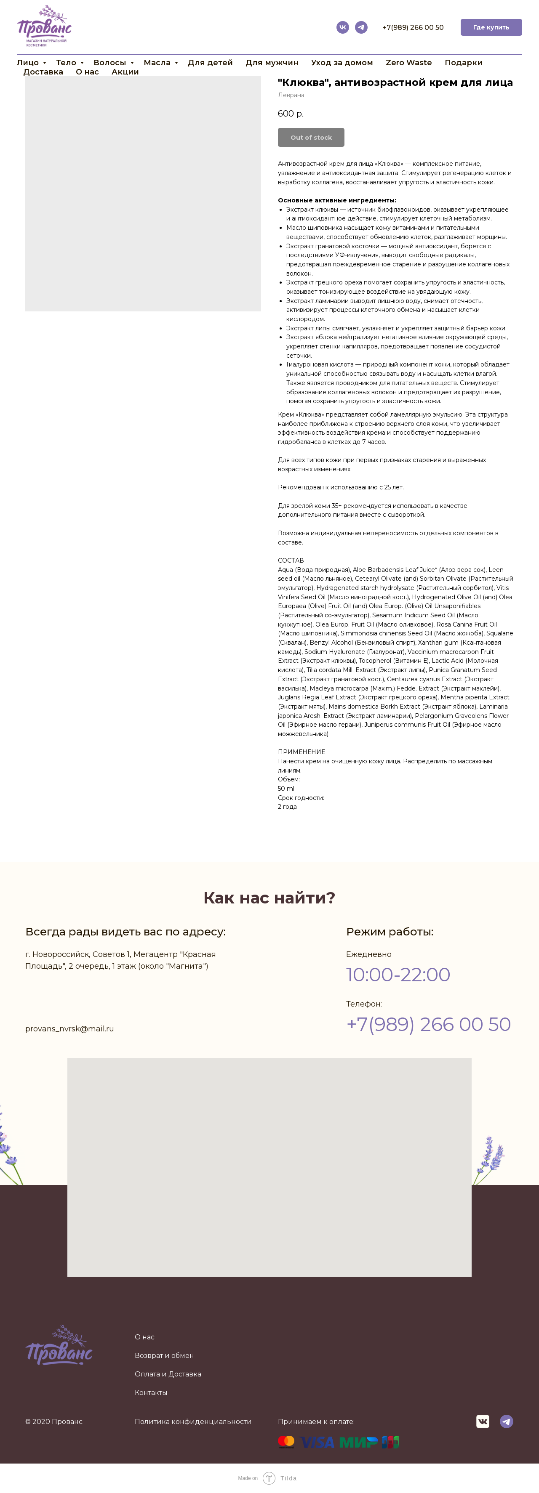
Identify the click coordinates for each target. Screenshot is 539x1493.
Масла (158, 62)
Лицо (29, 62)
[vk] (342, 27)
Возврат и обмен (164, 1356)
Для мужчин (272, 62)
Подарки (464, 62)
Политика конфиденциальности (193, 1422)
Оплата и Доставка (168, 1374)
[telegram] (361, 27)
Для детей (210, 62)
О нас (87, 72)
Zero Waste (409, 62)
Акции (125, 72)
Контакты (151, 1393)
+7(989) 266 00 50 (413, 28)
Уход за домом (342, 62)
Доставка (43, 72)
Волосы (110, 62)
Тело (67, 62)
